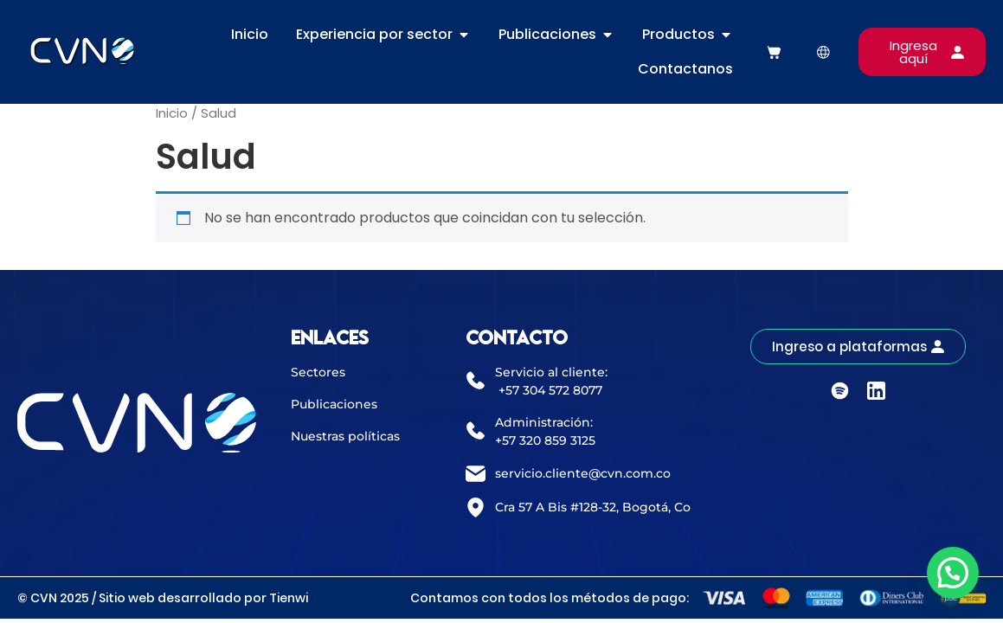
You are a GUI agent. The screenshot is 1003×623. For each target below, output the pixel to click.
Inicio (172, 113)
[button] (953, 573)
